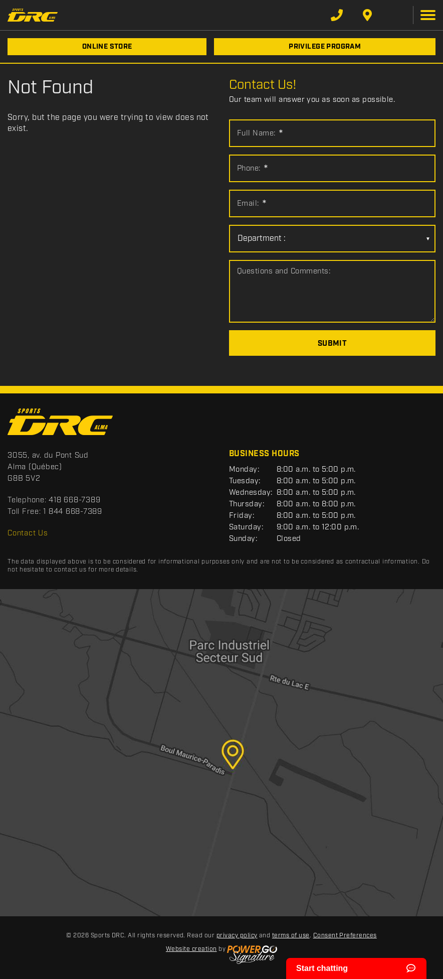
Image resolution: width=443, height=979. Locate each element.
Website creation (191, 949)
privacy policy (237, 935)
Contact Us (28, 533)
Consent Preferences (345, 935)
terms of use (291, 935)
